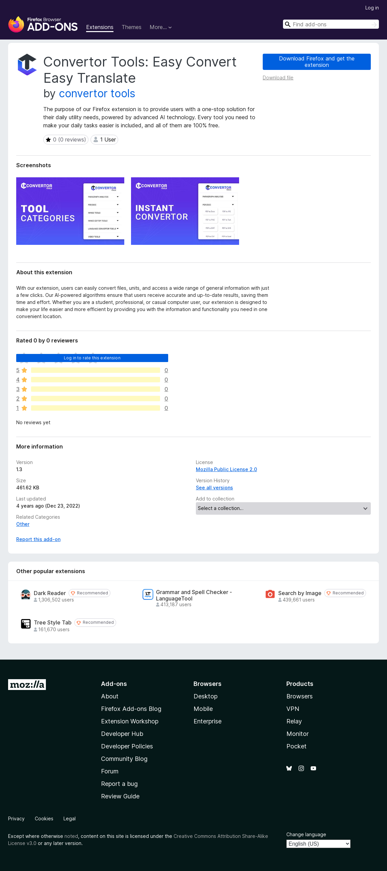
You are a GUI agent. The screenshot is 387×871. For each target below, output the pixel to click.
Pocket (296, 746)
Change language (306, 834)
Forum (110, 771)
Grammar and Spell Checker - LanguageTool (194, 595)
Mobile (203, 708)
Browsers (299, 696)
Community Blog (124, 758)
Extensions (99, 27)
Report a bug (119, 783)
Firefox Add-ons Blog (131, 708)
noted (71, 836)
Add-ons (114, 683)
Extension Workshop (129, 721)
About (110, 696)
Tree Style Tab (53, 622)
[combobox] (331, 24)
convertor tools (97, 93)
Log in (372, 7)
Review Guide (120, 796)
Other (22, 524)
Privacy (16, 818)
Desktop (205, 696)
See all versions (214, 487)
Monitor (297, 733)
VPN (292, 708)
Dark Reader (50, 593)
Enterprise (208, 721)
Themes (131, 27)
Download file (278, 77)
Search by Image (299, 593)
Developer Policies (127, 746)
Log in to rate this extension (92, 357)
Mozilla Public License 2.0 (226, 469)
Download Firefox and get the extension (317, 61)
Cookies (44, 818)
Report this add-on (38, 539)
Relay (294, 721)
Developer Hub (122, 733)
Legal (69, 818)
